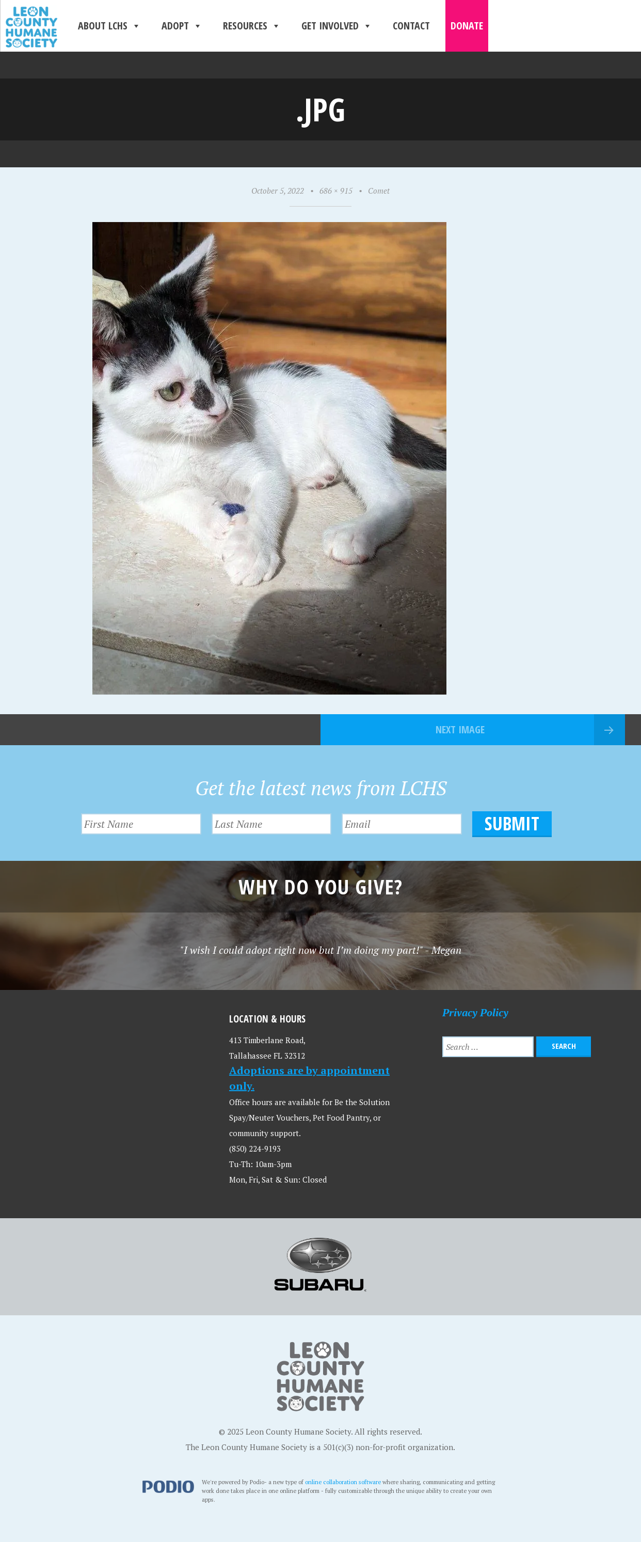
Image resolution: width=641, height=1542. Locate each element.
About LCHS (109, 26)
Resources (252, 26)
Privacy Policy (475, 1012)
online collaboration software (342, 1482)
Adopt (182, 26)
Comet (379, 190)
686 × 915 (335, 190)
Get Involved (336, 26)
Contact (411, 26)
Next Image (460, 729)
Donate (467, 26)
